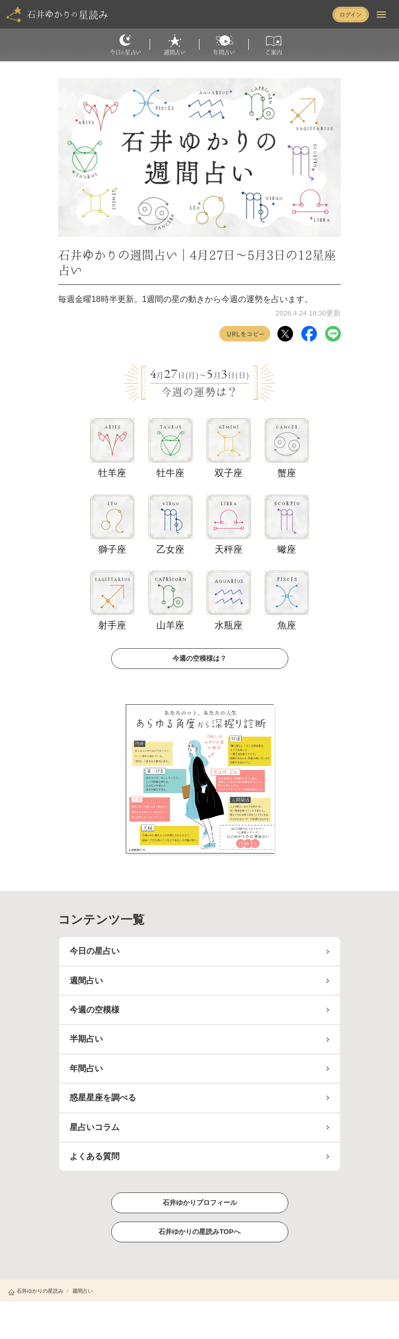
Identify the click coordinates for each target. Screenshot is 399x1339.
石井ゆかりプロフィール (199, 1202)
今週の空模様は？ (199, 657)
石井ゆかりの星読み (35, 1291)
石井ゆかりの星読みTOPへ (199, 1231)
